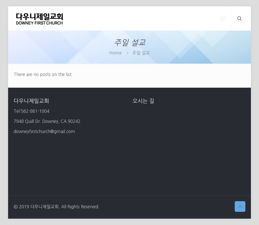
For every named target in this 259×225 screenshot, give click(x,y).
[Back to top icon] (240, 206)
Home (115, 53)
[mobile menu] (223, 18)
